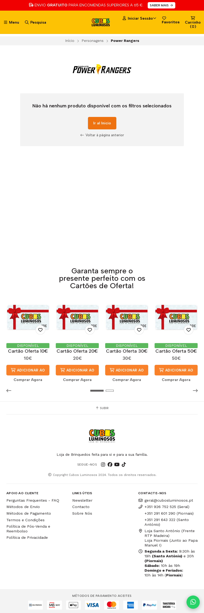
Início (69, 40)
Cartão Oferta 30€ (127, 351)
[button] (10, 390)
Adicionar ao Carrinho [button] (28, 371)
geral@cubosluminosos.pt (165, 500)
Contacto (81, 507)
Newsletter (82, 500)
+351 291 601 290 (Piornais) (169, 513)
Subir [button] (102, 408)
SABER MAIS (161, 5)
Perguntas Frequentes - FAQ (32, 500)
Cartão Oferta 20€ (77, 351)
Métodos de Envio (23, 507)
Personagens (93, 40)
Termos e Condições (25, 520)
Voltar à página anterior (102, 135)
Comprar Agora (28, 380)
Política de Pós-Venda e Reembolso (28, 528)
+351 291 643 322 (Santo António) (166, 521)
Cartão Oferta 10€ (28, 351)
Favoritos (171, 20)
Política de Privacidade (27, 537)
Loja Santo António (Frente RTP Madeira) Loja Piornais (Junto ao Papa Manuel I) (168, 537)
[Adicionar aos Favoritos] (40, 329)
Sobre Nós (82, 513)
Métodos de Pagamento (28, 513)
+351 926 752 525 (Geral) (163, 507)
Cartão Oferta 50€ (176, 351)
